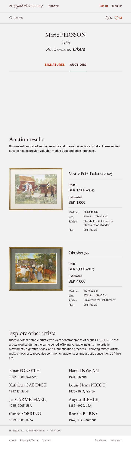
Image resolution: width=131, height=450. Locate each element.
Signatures (55, 65)
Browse (54, 6)
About (12, 440)
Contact (46, 440)
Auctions (78, 65)
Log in (104, 6)
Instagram (116, 440)
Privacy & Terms (29, 440)
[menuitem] (55, 65)
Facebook (100, 440)
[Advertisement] (65, 100)
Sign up (117, 6)
